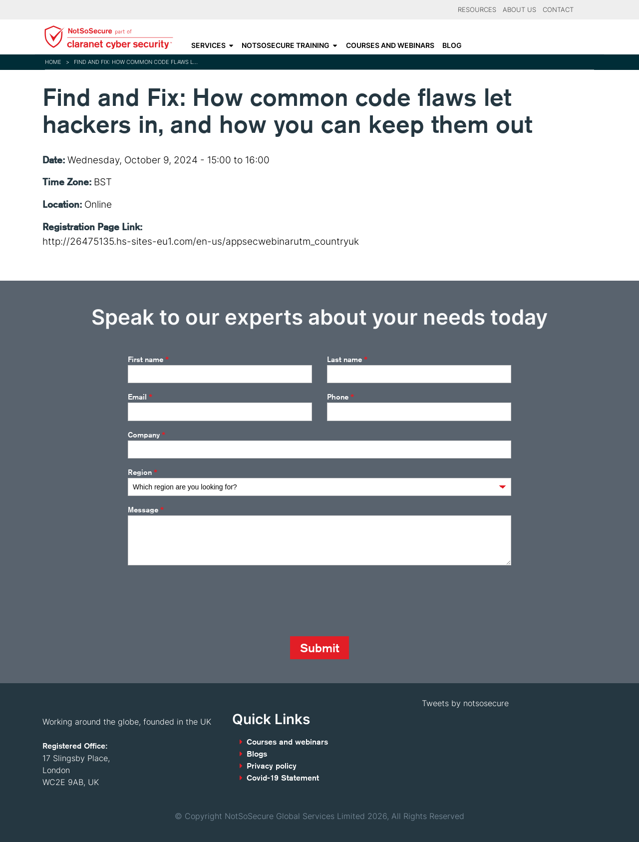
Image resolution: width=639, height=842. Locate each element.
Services (208, 45)
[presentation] (204, 600)
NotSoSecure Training (285, 45)
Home (53, 61)
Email (140, 397)
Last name (347, 359)
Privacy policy (272, 766)
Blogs (257, 754)
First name (148, 359)
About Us (519, 9)
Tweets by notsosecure (465, 703)
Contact (558, 9)
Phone (340, 397)
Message (146, 509)
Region (142, 472)
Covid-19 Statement (283, 778)
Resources (477, 9)
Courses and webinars (390, 45)
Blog (452, 45)
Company (146, 434)
